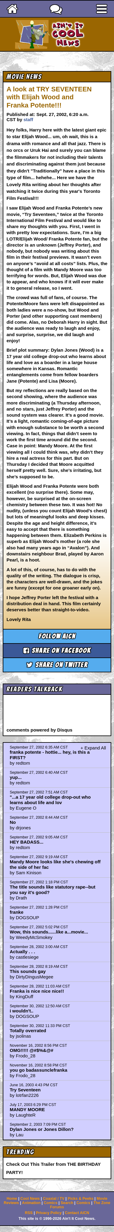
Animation (31, 1203)
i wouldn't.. (21, 1010)
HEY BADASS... (26, 842)
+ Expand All (93, 747)
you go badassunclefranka (38, 1070)
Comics (50, 1203)
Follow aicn (57, 636)
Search (66, 1203)
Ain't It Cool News (68, 34)
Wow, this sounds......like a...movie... (49, 931)
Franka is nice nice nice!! (37, 991)
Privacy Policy (49, 1213)
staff (28, 119)
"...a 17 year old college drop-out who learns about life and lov (50, 799)
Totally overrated (28, 1030)
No (13, 822)
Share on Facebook (57, 650)
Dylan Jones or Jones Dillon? (42, 1129)
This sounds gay (28, 971)
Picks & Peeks (81, 1198)
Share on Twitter (57, 664)
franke (16, 912)
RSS (29, 1213)
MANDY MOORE (27, 1109)
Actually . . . (22, 951)
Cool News (30, 1198)
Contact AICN (77, 1213)
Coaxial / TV (53, 1198)
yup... (16, 777)
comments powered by (39, 729)
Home (12, 1198)
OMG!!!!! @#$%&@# (31, 1050)
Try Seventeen (25, 1089)
